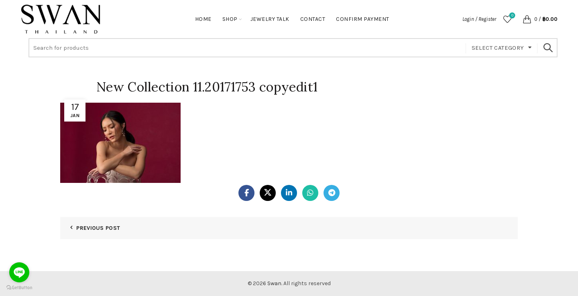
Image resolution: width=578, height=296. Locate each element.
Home (203, 19)
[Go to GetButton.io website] (19, 287)
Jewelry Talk (269, 19)
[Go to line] (19, 272)
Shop (230, 19)
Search (547, 48)
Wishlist (511, 15)
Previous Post (98, 228)
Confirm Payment (362, 19)
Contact (313, 19)
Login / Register (479, 19)
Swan (274, 283)
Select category (498, 47)
